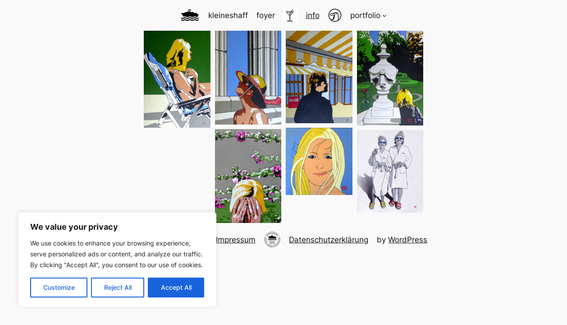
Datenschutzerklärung (328, 239)
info (313, 15)
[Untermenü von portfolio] (384, 15)
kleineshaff (228, 15)
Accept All (176, 287)
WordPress (407, 239)
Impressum (236, 239)
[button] (177, 79)
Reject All (118, 287)
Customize (59, 287)
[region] (117, 259)
